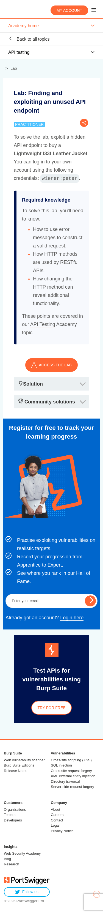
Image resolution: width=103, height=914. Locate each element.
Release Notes (15, 771)
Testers (9, 815)
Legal (55, 825)
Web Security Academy (22, 853)
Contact (57, 820)
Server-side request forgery (72, 787)
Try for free (51, 708)
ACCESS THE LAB (51, 365)
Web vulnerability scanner (24, 760)
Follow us (26, 892)
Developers (13, 820)
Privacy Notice (62, 831)
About (55, 809)
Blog (7, 859)
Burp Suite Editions (19, 765)
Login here (71, 617)
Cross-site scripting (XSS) (71, 760)
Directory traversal (65, 781)
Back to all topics (29, 38)
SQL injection (61, 765)
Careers (57, 815)
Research (11, 864)
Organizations (15, 809)
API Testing (42, 324)
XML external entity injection (73, 776)
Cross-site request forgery (71, 771)
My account (69, 10)
